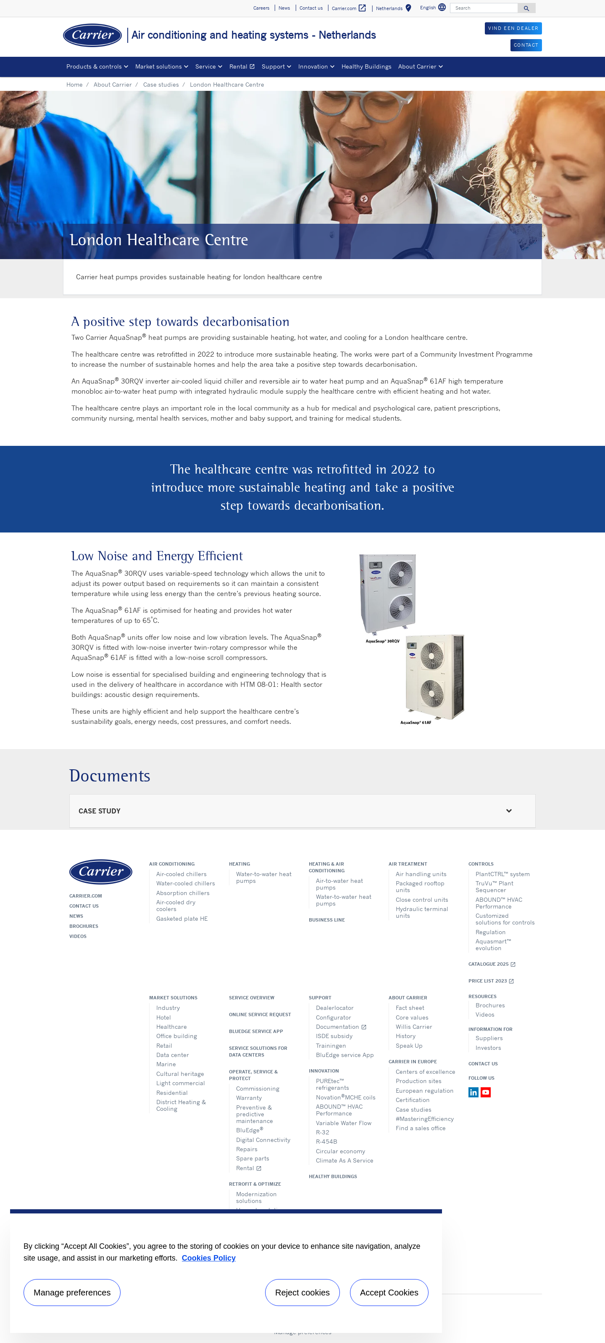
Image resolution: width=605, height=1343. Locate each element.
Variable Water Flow (343, 1122)
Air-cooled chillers (181, 873)
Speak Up (409, 1045)
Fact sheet (410, 1007)
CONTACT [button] (526, 45)
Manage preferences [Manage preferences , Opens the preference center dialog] (72, 1292)
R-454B (326, 1141)
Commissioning (257, 1088)
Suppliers (489, 1037)
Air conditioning (172, 864)
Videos (78, 936)
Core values (412, 1017)
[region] (226, 1271)
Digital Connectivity (263, 1139)
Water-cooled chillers (185, 883)
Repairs (247, 1148)
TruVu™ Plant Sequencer (494, 886)
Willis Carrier (414, 1026)
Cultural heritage (180, 1073)
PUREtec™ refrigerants (332, 1084)
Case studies (161, 84)
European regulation (425, 1090)
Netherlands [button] (395, 9)
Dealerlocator (335, 1007)
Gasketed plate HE (182, 918)
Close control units (422, 899)
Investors (488, 1047)
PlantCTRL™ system (503, 873)
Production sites (419, 1080)
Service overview (251, 998)
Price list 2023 (491, 981)
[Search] (484, 8)
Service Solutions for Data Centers (258, 1051)
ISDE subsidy (334, 1035)
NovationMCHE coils (346, 1097)
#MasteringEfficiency (425, 1118)
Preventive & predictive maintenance (254, 1114)
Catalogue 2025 (492, 964)
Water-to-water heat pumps (264, 877)
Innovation (324, 1071)
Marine (166, 1064)
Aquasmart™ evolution (493, 944)
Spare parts (252, 1158)
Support (320, 998)
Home (74, 84)
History (406, 1035)
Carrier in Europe (413, 1062)
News (76, 916)
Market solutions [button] (158, 66)
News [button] (284, 8)
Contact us (84, 906)
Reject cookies (302, 1292)
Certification (413, 1099)
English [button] (434, 9)
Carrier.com (85, 896)
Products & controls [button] (94, 66)
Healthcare (171, 1026)
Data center (172, 1054)
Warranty (249, 1097)
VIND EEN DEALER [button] (513, 28)
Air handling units (421, 873)
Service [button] (205, 66)
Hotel (163, 1017)
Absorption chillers (183, 892)
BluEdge (249, 1130)
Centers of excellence (425, 1071)
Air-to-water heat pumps (339, 884)
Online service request (260, 1014)
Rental (243, 67)
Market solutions (173, 998)
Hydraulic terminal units (422, 912)
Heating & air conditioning (327, 867)
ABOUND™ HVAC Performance (499, 903)
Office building (176, 1035)
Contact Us (483, 1064)
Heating (239, 864)
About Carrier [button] (417, 66)
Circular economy (340, 1151)
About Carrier (113, 84)
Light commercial (180, 1082)
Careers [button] (261, 8)
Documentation (341, 1026)
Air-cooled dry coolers (175, 905)
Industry (168, 1007)
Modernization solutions (256, 1197)
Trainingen (331, 1045)
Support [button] (273, 66)
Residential (172, 1092)
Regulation (491, 931)
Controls (481, 864)
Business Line (327, 920)
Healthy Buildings (367, 66)
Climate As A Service (345, 1160)
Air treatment (408, 864)
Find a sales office (421, 1127)
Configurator (333, 1017)
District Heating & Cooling (181, 1105)
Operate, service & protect (253, 1075)
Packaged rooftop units (420, 886)
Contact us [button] (311, 8)
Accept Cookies (389, 1292)
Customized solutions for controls (505, 919)
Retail (164, 1045)
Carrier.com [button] (349, 8)
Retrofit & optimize (255, 1184)
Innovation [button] (313, 66)
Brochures (83, 926)
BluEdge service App (256, 1031)
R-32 (322, 1132)
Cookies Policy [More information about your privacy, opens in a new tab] (209, 1258)
